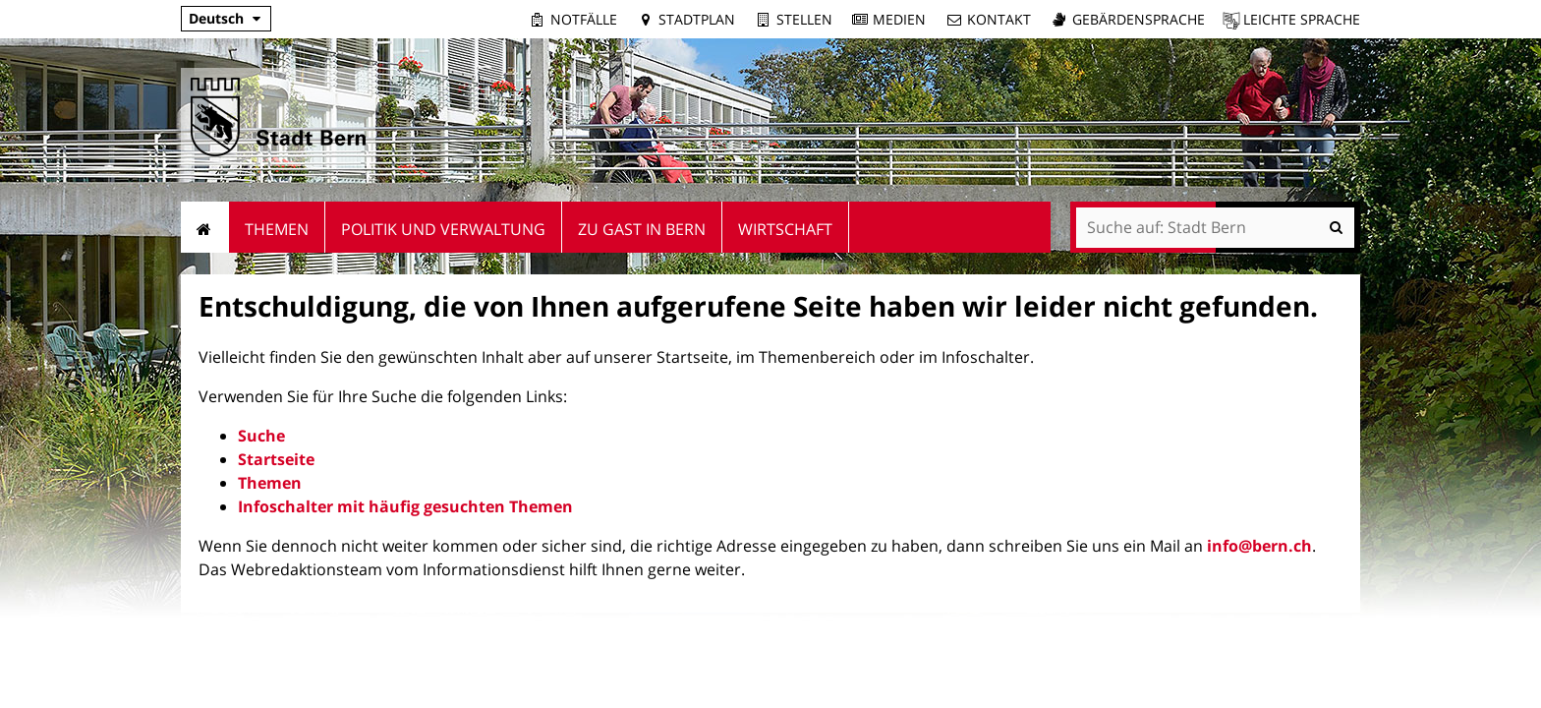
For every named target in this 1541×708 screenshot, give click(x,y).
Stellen (804, 19)
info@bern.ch (1259, 546)
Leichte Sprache (1301, 19)
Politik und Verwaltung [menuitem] (443, 229)
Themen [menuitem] (277, 229)
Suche (261, 435)
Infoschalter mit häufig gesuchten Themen (405, 506)
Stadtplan (696, 19)
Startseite (276, 459)
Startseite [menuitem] (205, 227)
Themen (270, 483)
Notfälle (583, 19)
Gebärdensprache (1138, 19)
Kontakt (999, 19)
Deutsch (216, 18)
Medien (899, 19)
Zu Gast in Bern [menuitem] (642, 229)
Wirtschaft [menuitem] (785, 229)
